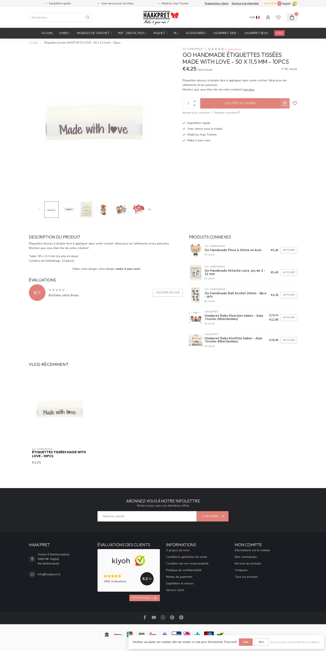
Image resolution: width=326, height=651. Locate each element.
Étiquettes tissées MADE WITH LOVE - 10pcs (59, 454)
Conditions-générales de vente (186, 557)
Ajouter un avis (168, 292)
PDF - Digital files (131, 33)
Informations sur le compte (252, 550)
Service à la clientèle (245, 3)
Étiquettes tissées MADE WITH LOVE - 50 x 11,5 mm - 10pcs (82, 43)
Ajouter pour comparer (196, 112)
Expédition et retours (180, 583)
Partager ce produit (227, 112)
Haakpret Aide (225, 33)
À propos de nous (178, 550)
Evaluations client (216, 3)
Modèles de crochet (93, 33)
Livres (64, 33)
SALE (279, 33)
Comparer (241, 570)
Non (261, 642)
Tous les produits (246, 577)
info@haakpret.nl (49, 574)
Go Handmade (193, 49)
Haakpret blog (256, 33)
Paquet (159, 33)
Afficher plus (144, 598)
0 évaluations (233, 49)
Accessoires (195, 33)
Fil (175, 33)
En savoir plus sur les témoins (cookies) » (295, 642)
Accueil (47, 33)
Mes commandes (246, 557)
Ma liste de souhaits (248, 564)
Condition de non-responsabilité (187, 564)
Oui (245, 642)
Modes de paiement (179, 577)
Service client (175, 590)
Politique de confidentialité (183, 570)
